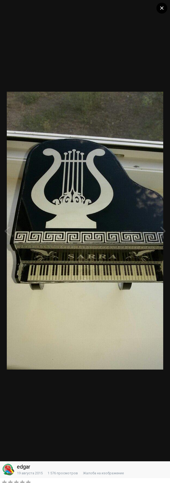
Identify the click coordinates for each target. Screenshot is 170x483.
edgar (23, 466)
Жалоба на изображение (103, 473)
